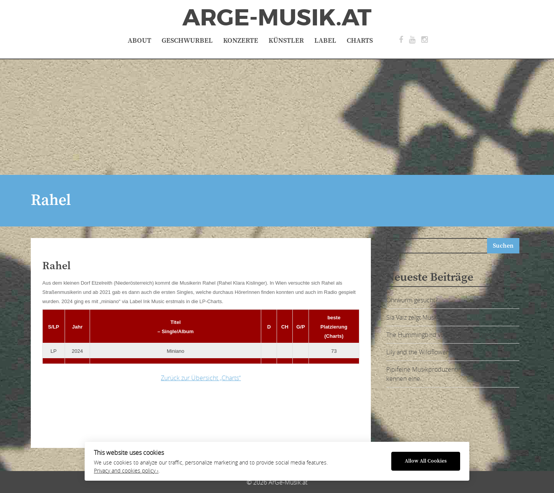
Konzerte (240, 40)
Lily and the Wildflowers (418, 352)
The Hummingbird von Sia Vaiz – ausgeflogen (447, 334)
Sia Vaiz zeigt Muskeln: (416, 317)
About (139, 40)
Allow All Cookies (426, 461)
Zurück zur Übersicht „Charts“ (201, 378)
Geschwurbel (187, 40)
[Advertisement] (277, 117)
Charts (360, 40)
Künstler (286, 40)
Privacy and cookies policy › (126, 470)
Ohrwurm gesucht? (412, 300)
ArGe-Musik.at (277, 18)
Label (325, 40)
